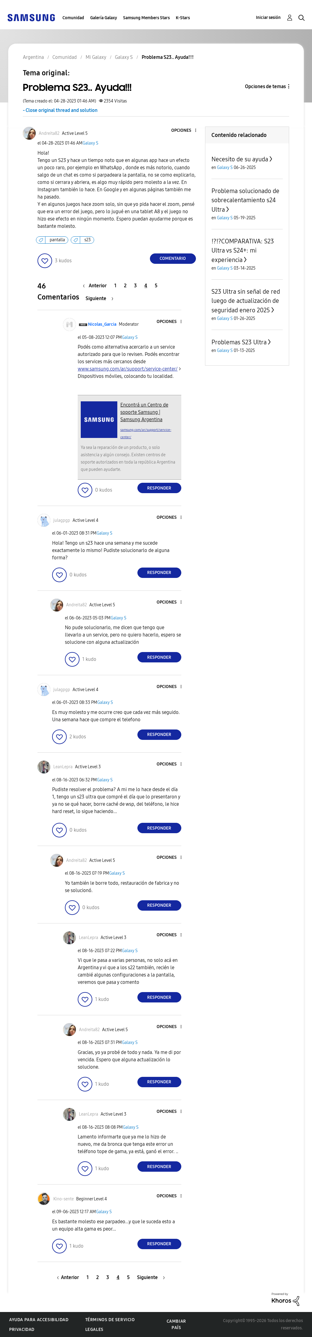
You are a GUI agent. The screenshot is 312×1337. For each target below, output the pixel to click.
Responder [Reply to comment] (159, 488)
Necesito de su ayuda (239, 159)
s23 (87, 239)
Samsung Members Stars (146, 17)
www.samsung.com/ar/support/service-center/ (128, 369)
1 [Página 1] (115, 286)
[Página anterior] (96, 285)
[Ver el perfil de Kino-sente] (63, 1199)
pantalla (57, 239)
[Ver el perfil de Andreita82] (49, 133)
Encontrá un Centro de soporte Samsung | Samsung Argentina (144, 412)
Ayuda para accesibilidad (38, 1319)
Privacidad (21, 1329)
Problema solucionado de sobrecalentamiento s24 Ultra (245, 200)
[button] (185, 131)
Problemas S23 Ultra (239, 342)
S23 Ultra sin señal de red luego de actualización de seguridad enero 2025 (245, 301)
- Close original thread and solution (60, 110)
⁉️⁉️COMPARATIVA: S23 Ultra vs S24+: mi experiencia (242, 250)
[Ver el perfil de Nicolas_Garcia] (102, 324)
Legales (94, 1329)
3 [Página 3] (135, 286)
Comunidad (73, 17)
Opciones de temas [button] (265, 86)
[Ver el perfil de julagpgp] (61, 520)
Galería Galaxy (103, 17)
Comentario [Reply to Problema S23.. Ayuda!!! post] (173, 258)
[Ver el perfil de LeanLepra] (63, 766)
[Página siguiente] (99, 298)
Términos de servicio (110, 1319)
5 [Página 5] (156, 286)
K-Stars (183, 17)
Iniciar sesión (268, 17)
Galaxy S (90, 143)
